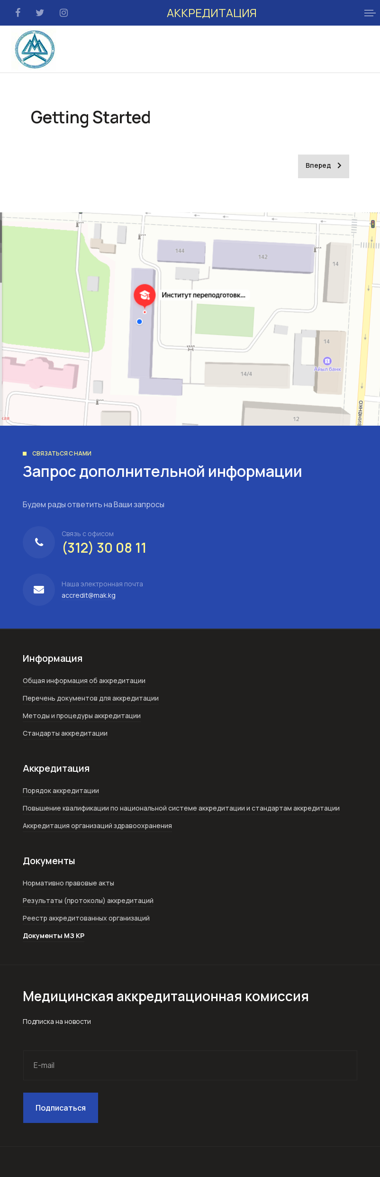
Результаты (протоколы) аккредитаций (88, 900)
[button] (370, 13)
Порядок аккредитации (61, 790)
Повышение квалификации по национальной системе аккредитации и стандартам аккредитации (181, 807)
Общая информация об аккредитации (84, 680)
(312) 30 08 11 (104, 547)
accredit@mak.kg (89, 595)
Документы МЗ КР (53, 935)
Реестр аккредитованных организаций (86, 917)
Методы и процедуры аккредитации (82, 715)
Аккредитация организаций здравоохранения (97, 825)
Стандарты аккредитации (65, 733)
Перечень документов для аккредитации (91, 698)
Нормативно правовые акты (68, 882)
